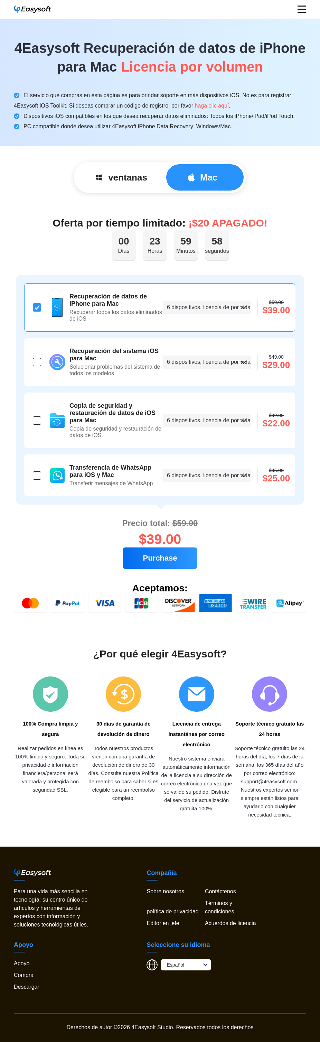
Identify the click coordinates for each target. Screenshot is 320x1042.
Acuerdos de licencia (230, 923)
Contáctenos (220, 891)
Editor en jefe (163, 923)
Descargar (26, 987)
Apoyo (21, 963)
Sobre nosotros (165, 891)
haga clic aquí (212, 106)
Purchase (160, 558)
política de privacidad (172, 911)
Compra (24, 975)
